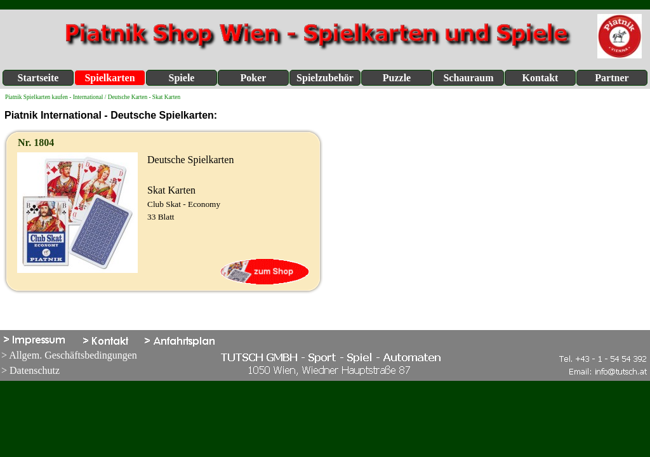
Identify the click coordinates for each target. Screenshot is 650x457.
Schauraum (468, 77)
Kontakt (540, 77)
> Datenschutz (30, 370)
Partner (611, 77)
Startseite (38, 77)
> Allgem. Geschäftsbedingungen (69, 355)
